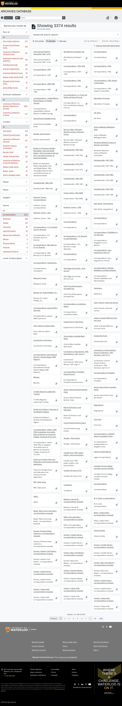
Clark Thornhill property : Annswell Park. (73, 287)
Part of (6, 32)
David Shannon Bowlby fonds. (44, 118)
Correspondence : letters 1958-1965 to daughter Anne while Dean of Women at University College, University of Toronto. (45, 433)
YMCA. (35, 496)
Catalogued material (15, 252)
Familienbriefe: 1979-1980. (103, 175)
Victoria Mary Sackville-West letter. (74, 337)
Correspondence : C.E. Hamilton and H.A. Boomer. (45, 228)
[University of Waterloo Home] (9, 4)
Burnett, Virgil (15, 152)
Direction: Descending (110, 41)
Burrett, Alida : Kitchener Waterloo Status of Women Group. (74, 131)
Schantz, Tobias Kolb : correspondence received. (73, 589)
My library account (39, 650)
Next (101, 618)
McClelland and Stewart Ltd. (74, 52)
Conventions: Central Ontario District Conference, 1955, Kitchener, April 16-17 (105, 352)
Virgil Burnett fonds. (15, 65)
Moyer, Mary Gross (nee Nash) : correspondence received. (45, 512)
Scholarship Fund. (100, 336)
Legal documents (15, 231)
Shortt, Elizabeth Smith (15, 175)
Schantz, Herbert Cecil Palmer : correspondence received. (45, 552)
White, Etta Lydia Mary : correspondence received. (73, 518)
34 (95, 618)
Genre (6, 205)
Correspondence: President (104, 373)
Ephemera (15, 219)
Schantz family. (99, 530)
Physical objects (15, 243)
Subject (6, 197)
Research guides (38, 642)
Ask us (95, 650)
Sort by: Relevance (91, 41)
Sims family (15, 131)
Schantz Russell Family (15, 135)
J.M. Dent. (97, 113)
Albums (15, 239)
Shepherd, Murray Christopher (15, 147)
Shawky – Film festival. (72, 438)
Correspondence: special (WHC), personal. (45, 309)
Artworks (15, 248)
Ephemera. (98, 288)
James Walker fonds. (15, 88)
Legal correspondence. (102, 452)
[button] (108, 17)
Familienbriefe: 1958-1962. (73, 150)
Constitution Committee (42, 340)
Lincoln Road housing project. (75, 423)
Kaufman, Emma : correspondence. (40, 198)
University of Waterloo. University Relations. (15, 161)
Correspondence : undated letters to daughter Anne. (104, 435)
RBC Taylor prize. (39, 482)
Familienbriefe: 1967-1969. (103, 160)
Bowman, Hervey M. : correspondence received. (73, 500)
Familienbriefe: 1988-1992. (43, 183)
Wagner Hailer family (15, 167)
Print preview (38, 41)
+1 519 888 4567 (9, 676)
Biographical (98, 405)
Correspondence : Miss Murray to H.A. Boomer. (45, 246)
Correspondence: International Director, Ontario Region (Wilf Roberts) (45, 357)
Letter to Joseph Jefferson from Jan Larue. (105, 319)
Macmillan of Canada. (102, 98)
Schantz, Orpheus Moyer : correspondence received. (73, 571)
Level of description (12, 258)
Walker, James (15, 171)
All (4, 37)
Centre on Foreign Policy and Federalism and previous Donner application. (45, 461)
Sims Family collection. (15, 41)
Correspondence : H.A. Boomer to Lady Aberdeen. (75, 237)
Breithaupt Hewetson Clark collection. (15, 59)
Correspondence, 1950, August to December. (105, 81)
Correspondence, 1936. (102, 66)
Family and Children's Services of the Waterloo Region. (45, 410)
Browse (8, 18)
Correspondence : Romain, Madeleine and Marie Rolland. (105, 269)
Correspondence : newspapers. (45, 263)
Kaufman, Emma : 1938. (72, 207)
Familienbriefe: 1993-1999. (103, 189)
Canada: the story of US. (73, 470)
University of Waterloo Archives (15, 114)
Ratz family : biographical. (103, 203)
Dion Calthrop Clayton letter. (44, 326)
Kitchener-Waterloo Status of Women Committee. (105, 143)
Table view (61, 41)
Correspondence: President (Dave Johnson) (74, 373)
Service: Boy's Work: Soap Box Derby (105, 388)
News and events (69, 650)
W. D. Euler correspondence (104, 498)
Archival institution (12, 94)
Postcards (15, 227)
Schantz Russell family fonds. (15, 46)
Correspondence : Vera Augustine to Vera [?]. (102, 251)
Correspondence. (100, 218)
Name (6, 182)
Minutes (36, 377)
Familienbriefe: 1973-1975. (73, 164)
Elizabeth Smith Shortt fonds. (15, 82)
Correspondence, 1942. (72, 80)
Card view (50, 41)
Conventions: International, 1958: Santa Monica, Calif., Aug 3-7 (76, 353)
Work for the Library (101, 642)
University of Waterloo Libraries (15, 140)
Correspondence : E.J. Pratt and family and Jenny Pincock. (75, 96)
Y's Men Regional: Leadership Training (44, 393)
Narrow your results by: (15, 26)
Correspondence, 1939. (42, 69)
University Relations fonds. (15, 73)
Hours (65, 646)
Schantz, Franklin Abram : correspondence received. (73, 536)
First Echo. (98, 419)
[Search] (41, 17)
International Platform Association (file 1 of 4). (42, 53)
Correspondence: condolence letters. (75, 305)
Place (5, 190)
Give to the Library (100, 646)
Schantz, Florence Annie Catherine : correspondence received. (44, 533)
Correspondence (15, 215)
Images (15, 223)
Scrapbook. (68, 485)
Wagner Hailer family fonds (15, 77)
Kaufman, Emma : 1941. (42, 213)
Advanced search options (45, 35)
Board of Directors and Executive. (72, 408)
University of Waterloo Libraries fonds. (15, 53)
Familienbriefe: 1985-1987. (73, 178)
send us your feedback (68, 657)
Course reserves (38, 646)
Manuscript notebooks (15, 235)
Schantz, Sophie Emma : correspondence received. (43, 572)
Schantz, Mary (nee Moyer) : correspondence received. (74, 554)
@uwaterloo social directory (82, 687)
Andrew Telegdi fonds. (15, 69)
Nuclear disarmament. (41, 134)
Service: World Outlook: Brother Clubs (76, 391)
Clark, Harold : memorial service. (106, 303)
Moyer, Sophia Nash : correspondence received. (104, 514)
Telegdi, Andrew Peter (15, 156)
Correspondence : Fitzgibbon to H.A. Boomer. (106, 233)
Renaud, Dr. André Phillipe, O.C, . (45, 293)
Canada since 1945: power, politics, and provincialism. (74, 454)
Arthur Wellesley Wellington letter (104, 128)
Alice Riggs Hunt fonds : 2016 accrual (74, 269)
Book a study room (70, 642)
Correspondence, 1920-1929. (74, 66)
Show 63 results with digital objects (107, 46)
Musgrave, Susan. (40, 278)
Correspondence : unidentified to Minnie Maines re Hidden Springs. (45, 100)
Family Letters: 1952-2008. (73, 193)
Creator (6, 122)
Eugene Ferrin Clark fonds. (73, 322)
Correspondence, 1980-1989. (44, 84)
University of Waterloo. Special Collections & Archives (15, 106)
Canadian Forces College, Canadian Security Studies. (104, 467)
